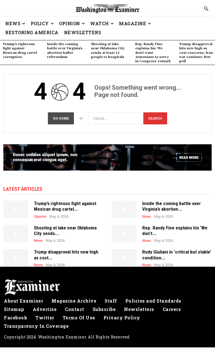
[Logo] (107, 286)
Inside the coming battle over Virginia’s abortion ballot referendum (65, 50)
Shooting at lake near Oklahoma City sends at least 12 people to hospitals (108, 50)
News (146, 215)
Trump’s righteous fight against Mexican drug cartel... (65, 204)
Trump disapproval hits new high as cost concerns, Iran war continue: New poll (196, 52)
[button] (206, 8)
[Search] (155, 117)
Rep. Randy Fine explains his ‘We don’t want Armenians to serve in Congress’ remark (152, 52)
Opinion (40, 215)
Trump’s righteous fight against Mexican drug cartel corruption (20, 50)
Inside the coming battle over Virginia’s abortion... (171, 204)
